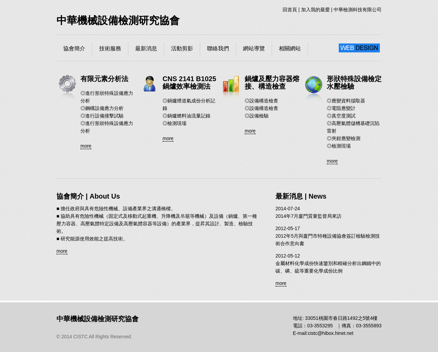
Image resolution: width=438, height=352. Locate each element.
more (85, 146)
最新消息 (146, 48)
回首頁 (290, 9)
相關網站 (290, 48)
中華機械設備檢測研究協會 (118, 20)
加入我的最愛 (315, 9)
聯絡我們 (218, 48)
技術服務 (110, 48)
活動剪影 (182, 48)
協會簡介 (74, 48)
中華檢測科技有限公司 (358, 9)
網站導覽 (254, 48)
